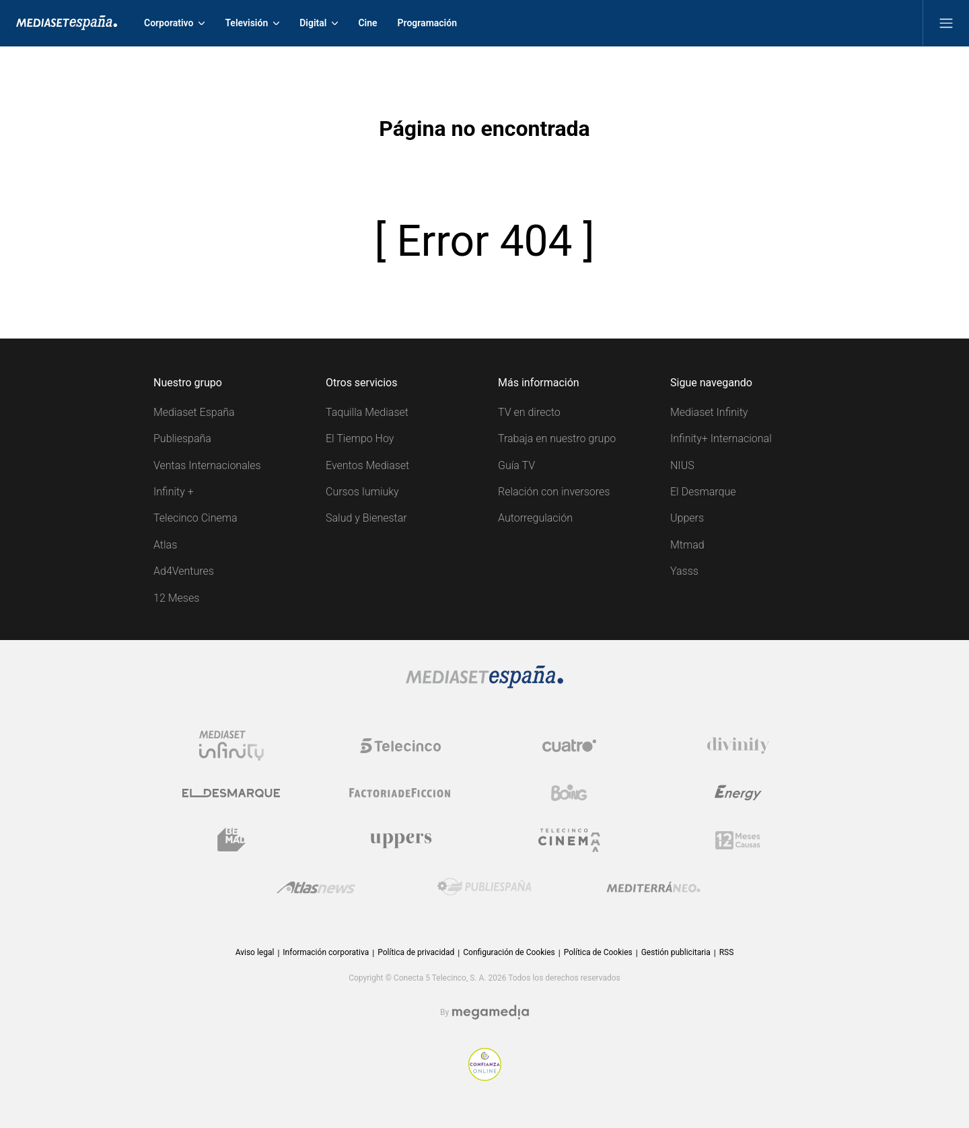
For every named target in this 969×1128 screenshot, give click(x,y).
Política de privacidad (416, 952)
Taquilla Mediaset (367, 412)
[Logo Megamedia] (490, 1012)
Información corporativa (326, 952)
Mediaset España (194, 412)
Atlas (165, 544)
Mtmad (687, 544)
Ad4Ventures (183, 571)
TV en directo (529, 412)
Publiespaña (182, 438)
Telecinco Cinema (195, 518)
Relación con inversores (554, 491)
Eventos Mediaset (367, 465)
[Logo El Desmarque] (231, 793)
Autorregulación (535, 518)
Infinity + (173, 491)
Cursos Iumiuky (362, 491)
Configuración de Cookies (508, 952)
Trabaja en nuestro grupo (557, 438)
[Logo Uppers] (400, 840)
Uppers (687, 518)
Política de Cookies (598, 952)
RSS (726, 952)
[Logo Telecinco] (400, 746)
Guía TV (516, 465)
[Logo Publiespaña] (484, 887)
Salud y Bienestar (366, 518)
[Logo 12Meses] (737, 840)
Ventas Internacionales (207, 465)
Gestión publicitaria (676, 952)
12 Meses (176, 598)
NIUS (682, 465)
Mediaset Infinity (709, 412)
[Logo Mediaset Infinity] (231, 746)
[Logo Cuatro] (569, 746)
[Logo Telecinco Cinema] (569, 840)
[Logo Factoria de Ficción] (400, 793)
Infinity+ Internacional (721, 438)
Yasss (684, 571)
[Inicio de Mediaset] (66, 23)
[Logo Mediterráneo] (653, 887)
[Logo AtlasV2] (316, 887)
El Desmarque (702, 491)
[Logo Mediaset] (484, 684)
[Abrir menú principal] (946, 23)
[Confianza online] (484, 1077)
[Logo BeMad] (231, 840)
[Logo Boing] (569, 793)
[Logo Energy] (738, 793)
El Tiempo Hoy (360, 438)
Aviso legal (255, 952)
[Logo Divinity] (738, 746)
